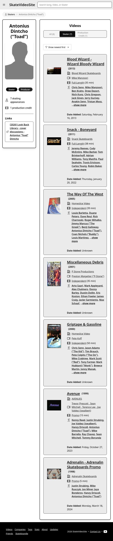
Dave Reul (86, 216)
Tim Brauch (91, 351)
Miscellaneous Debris (85, 262)
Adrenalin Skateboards (84, 476)
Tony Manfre (90, 159)
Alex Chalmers (80, 289)
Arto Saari (77, 285)
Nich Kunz (77, 94)
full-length (78, 82)
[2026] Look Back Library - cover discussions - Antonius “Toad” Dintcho (19, 131)
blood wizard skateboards (86, 73)
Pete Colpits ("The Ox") (85, 355)
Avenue (73, 393)
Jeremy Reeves (80, 148)
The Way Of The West (85, 194)
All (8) (52, 34)
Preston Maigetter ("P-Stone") (88, 276)
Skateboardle (21, 533)
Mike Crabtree (80, 358)
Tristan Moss (94, 101)
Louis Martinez (80, 237)
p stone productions (83, 271)
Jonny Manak (88, 369)
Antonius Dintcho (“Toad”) (86, 230)
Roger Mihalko (92, 220)
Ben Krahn (78, 91)
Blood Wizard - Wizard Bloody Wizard (85, 61)
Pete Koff (77, 338)
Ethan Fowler (88, 296)
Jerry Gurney (92, 98)
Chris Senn (78, 87)
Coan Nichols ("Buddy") (85, 234)
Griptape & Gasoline (84, 324)
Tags (30, 529)
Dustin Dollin (87, 292)
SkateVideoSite (22, 4)
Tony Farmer (88, 362)
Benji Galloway (90, 227)
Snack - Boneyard (82, 129)
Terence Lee (88, 407)
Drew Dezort (92, 91)
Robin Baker (95, 166)
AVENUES (77, 398)
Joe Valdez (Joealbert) (84, 423)
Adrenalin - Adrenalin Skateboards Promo (85, 464)
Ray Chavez (88, 434)
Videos (9, 529)
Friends (9, 533)
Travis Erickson (91, 162)
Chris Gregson (92, 94)
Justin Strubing (95, 420)
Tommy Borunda (91, 437)
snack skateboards (82, 139)
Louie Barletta (80, 213)
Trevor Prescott (80, 403)
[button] (4, 5)
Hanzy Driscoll (80, 427)
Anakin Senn (79, 101)
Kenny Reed (78, 420)
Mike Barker (90, 152)
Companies (20, 529)
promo (75, 415)
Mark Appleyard (93, 285)
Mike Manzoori (80, 78)
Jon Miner (87, 489)
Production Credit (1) (83, 34)
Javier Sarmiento (88, 299)
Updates (54, 529)
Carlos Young (79, 166)
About (45, 529)
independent (79, 208)
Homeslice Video (81, 203)
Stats (37, 529)
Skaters (10, 14)
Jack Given (77, 98)
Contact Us (95, 531)
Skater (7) (67, 34)
